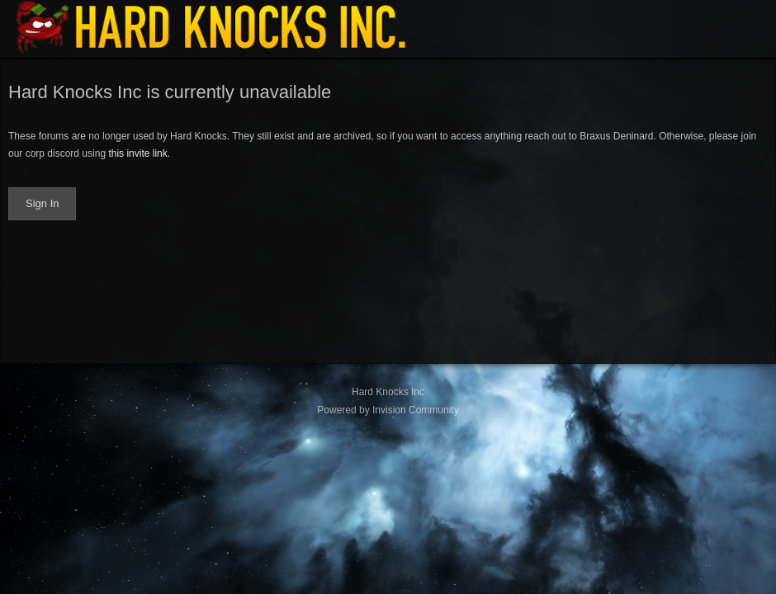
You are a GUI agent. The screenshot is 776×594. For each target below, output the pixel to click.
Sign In (42, 203)
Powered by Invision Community (387, 410)
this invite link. (139, 153)
